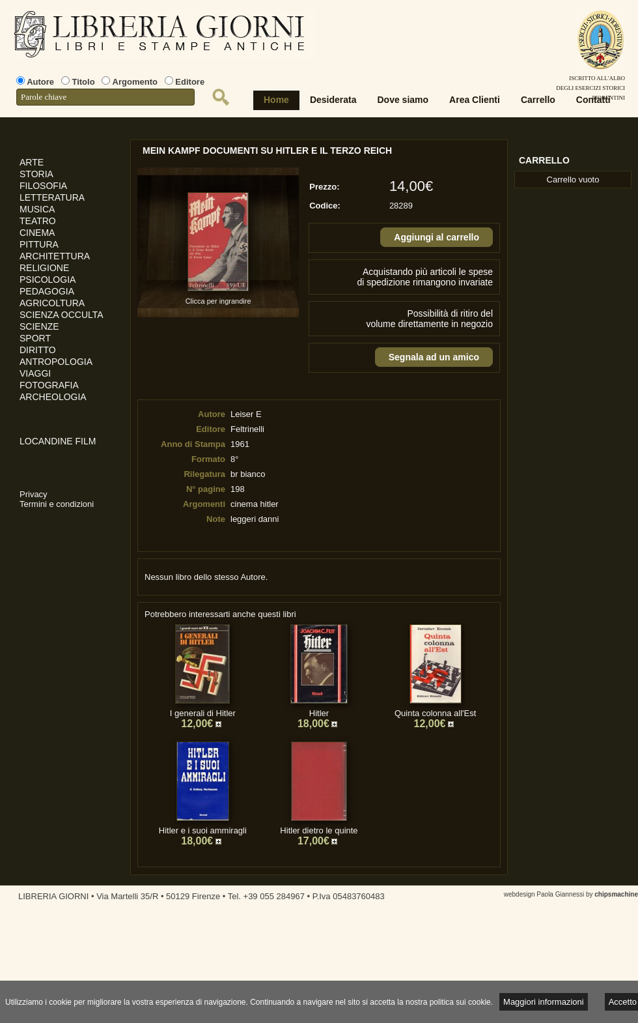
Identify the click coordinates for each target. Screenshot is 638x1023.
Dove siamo (403, 99)
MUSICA (37, 209)
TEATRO (38, 221)
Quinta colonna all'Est (435, 713)
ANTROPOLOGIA (56, 361)
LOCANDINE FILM (58, 441)
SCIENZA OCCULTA (62, 315)
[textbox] (105, 97)
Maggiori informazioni (543, 1002)
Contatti (593, 99)
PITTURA (39, 244)
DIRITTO (38, 350)
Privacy (34, 494)
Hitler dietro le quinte (318, 830)
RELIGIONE (44, 268)
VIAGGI (35, 373)
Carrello (538, 99)
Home (276, 99)
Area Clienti (474, 99)
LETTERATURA (52, 197)
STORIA (36, 174)
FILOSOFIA (43, 185)
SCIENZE (39, 326)
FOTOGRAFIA (49, 385)
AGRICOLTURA (52, 303)
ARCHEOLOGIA (53, 397)
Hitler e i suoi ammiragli (203, 830)
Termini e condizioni (57, 504)
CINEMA (37, 232)
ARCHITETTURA (55, 256)
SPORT (35, 338)
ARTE (32, 162)
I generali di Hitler (203, 713)
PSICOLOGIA (48, 279)
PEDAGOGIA (47, 291)
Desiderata (333, 99)
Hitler (319, 713)
